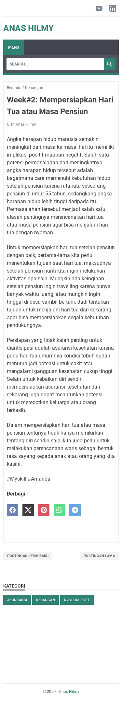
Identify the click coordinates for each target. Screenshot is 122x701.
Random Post (77, 600)
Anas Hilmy (28, 28)
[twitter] (28, 510)
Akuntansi (17, 600)
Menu (13, 47)
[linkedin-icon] (113, 9)
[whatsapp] (59, 510)
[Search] (55, 64)
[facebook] (12, 510)
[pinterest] (43, 510)
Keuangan (45, 600)
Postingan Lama (99, 556)
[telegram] (75, 510)
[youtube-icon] (99, 9)
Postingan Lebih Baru (27, 556)
